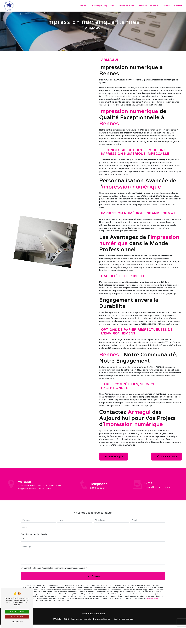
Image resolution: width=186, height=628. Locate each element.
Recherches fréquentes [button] (93, 614)
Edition (166, 5)
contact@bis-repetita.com (157, 483)
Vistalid (58, 619)
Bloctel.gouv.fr (153, 595)
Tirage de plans (126, 5)
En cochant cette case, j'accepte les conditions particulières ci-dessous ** (54, 564)
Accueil (82, 5)
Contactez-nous (165, 456)
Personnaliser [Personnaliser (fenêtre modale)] (17, 622)
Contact (178, 5)
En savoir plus (114, 456)
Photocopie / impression (102, 5)
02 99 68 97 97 (97, 492)
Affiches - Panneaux (148, 5)
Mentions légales (101, 619)
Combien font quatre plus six (34, 530)
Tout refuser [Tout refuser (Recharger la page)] (17, 617)
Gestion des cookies (123, 619)
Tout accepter (17, 611)
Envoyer (96, 572)
